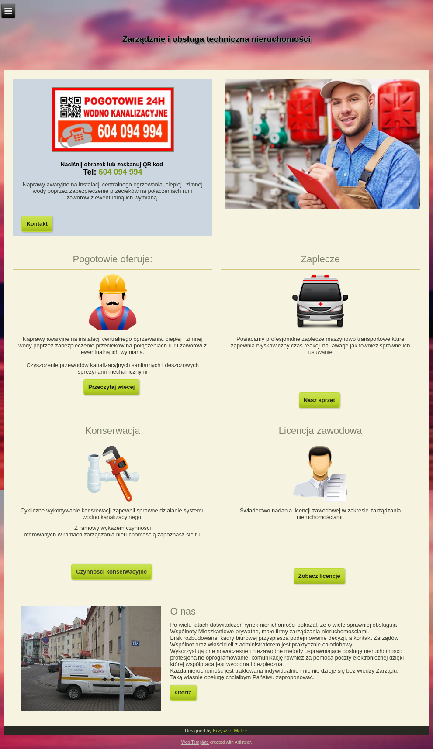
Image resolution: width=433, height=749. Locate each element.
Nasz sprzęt (319, 400)
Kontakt (36, 223)
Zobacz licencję (319, 576)
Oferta (183, 692)
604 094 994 (120, 172)
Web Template (195, 742)
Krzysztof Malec (230, 730)
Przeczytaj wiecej (111, 387)
